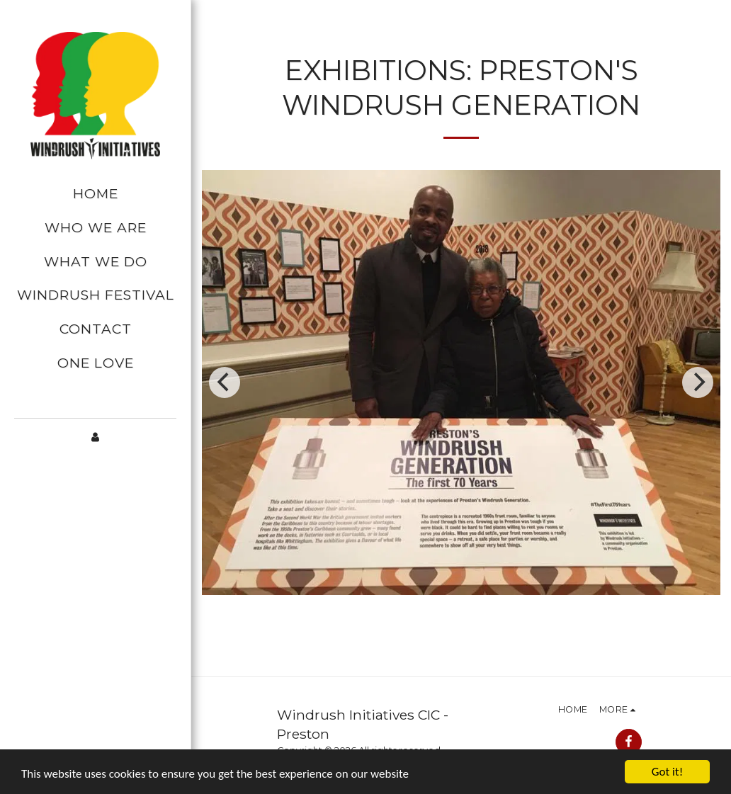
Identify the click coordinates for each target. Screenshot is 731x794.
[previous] (224, 382)
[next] (697, 382)
